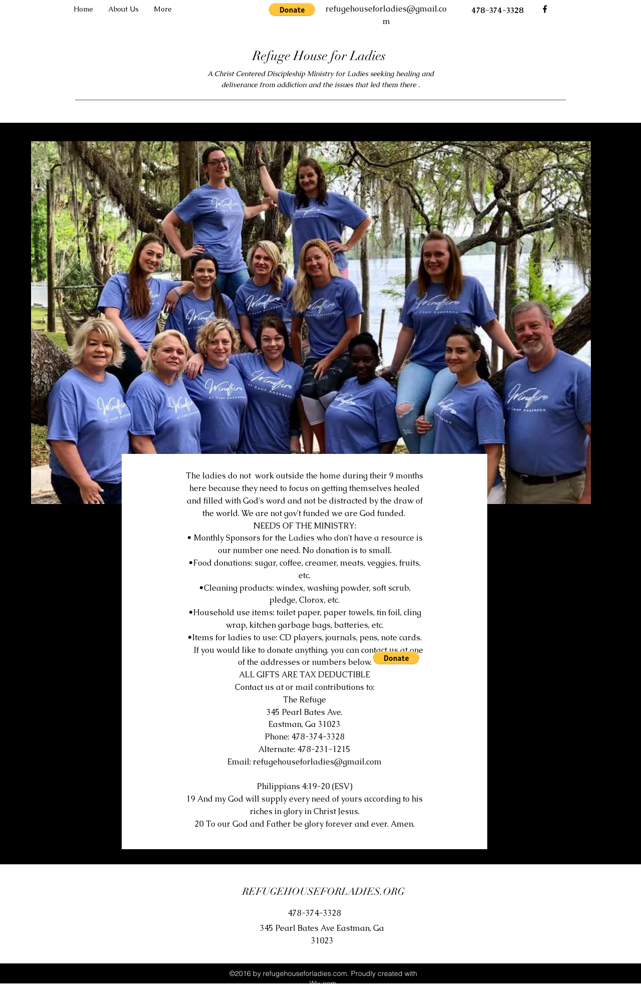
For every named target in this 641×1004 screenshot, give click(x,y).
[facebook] (545, 9)
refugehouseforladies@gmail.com (317, 762)
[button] (292, 9)
